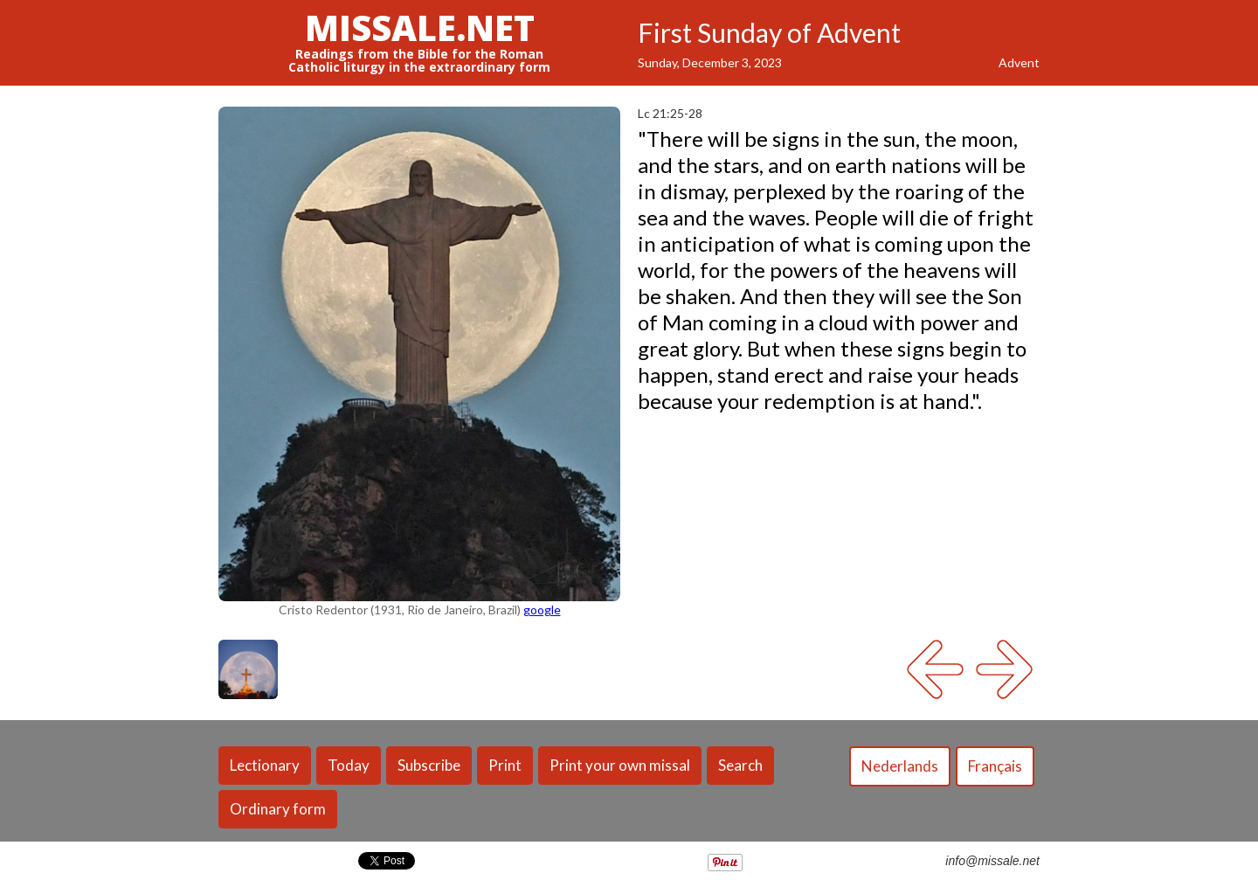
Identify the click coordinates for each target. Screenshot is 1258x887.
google (542, 609)
